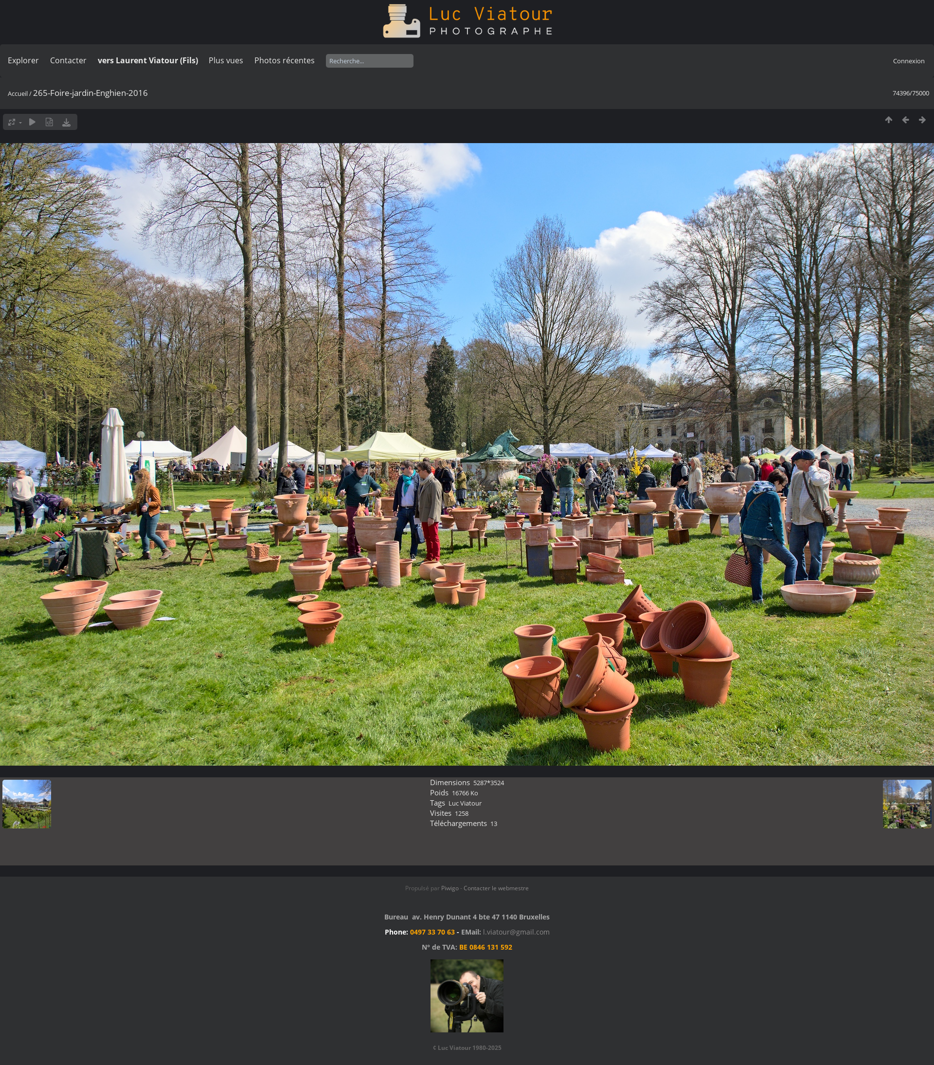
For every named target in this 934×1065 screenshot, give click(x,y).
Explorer (23, 60)
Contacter (68, 60)
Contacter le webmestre (496, 888)
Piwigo (450, 888)
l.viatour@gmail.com (516, 931)
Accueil (18, 93)
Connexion (909, 60)
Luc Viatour (465, 803)
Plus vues (226, 60)
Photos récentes (284, 60)
